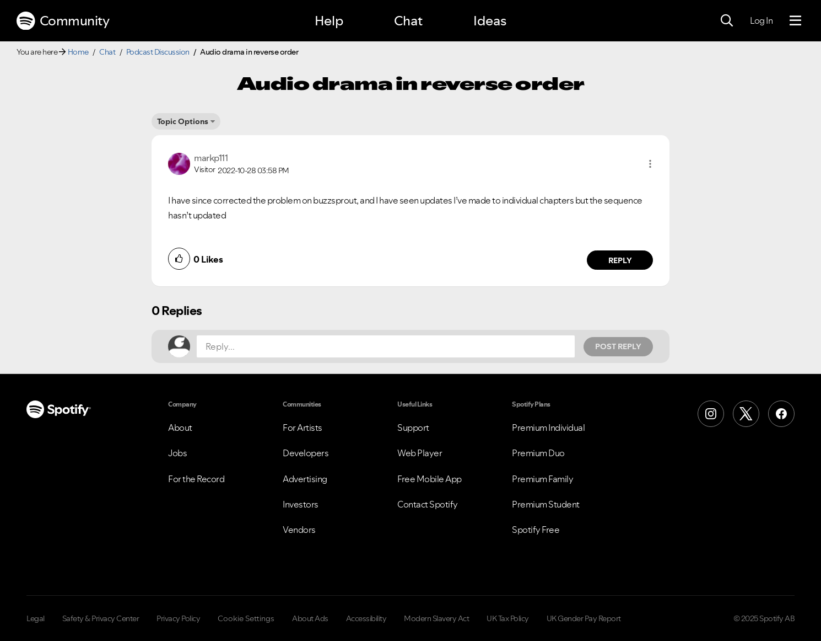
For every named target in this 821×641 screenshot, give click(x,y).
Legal (35, 618)
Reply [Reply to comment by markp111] (620, 260)
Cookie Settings (246, 618)
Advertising (305, 479)
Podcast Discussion (158, 51)
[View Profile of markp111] (211, 158)
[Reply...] (386, 346)
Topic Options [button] (182, 121)
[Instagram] (711, 413)
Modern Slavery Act (436, 618)
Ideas (489, 21)
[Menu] (795, 21)
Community (63, 21)
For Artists (302, 427)
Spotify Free (535, 530)
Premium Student (546, 504)
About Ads (310, 618)
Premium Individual (548, 427)
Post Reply (618, 346)
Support (413, 427)
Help (329, 21)
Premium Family (542, 479)
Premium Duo (538, 453)
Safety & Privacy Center (100, 618)
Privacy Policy (178, 618)
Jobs (177, 453)
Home (78, 51)
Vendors (299, 530)
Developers (305, 453)
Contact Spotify (427, 504)
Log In (761, 20)
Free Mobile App (429, 479)
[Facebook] (781, 413)
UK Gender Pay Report (584, 618)
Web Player (419, 453)
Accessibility (366, 618)
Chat (408, 21)
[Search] (726, 21)
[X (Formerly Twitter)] (746, 413)
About (180, 427)
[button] (650, 164)
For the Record (196, 479)
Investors (300, 504)
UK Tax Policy (508, 618)
